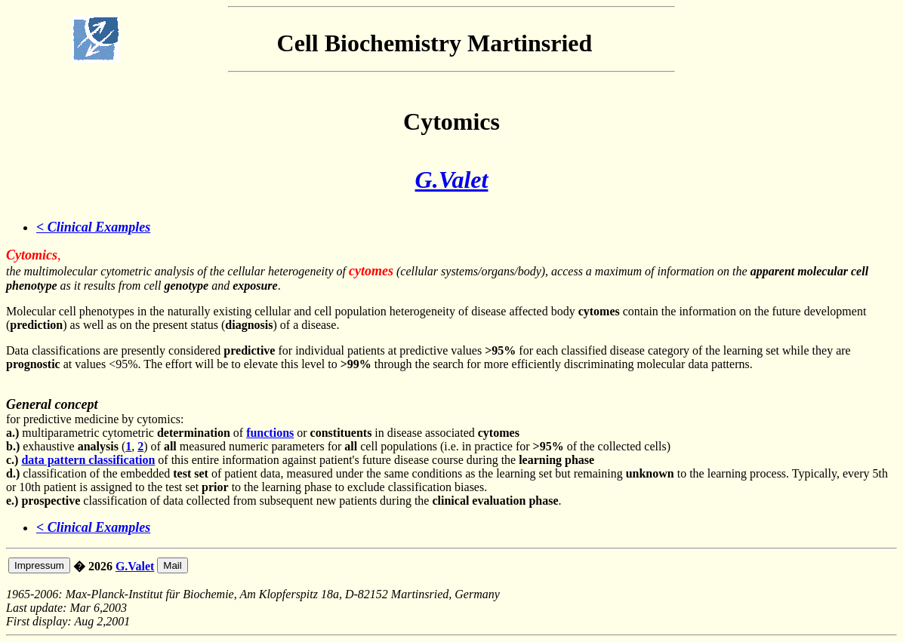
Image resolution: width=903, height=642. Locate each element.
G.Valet (451, 179)
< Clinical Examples (93, 227)
